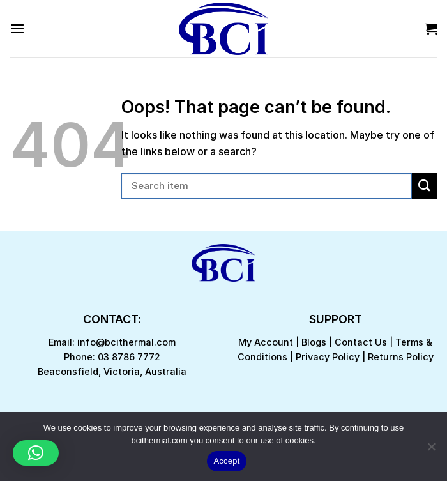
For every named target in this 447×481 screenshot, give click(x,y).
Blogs (313, 342)
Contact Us (361, 342)
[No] (431, 450)
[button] (36, 453)
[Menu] (17, 28)
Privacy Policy (328, 356)
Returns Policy (401, 356)
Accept (226, 461)
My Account (265, 342)
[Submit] (424, 185)
